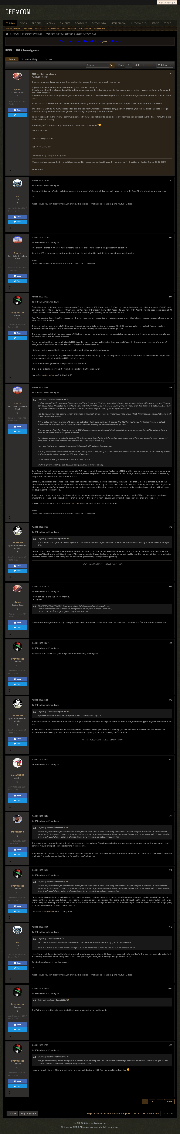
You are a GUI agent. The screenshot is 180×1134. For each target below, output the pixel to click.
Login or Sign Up (167, 2)
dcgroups (81, 23)
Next (169, 1101)
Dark (12, 1113)
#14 (170, 988)
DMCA (136, 1113)
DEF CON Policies (150, 1113)
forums (10, 23)
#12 (170, 870)
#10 (170, 759)
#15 (170, 1045)
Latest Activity (29, 59)
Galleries (65, 23)
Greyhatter (49, 375)
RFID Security (73, 503)
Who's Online (85, 28)
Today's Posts (13, 28)
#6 (170, 527)
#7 (170, 586)
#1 (171, 74)
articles (36, 23)
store (167, 23)
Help (89, 1113)
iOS (63, 28)
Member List (99, 28)
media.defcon (118, 23)
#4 (170, 297)
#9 (170, 700)
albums (50, 23)
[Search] (100, 65)
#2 (170, 180)
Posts (12, 59)
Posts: (11, 104)
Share (17, 110)
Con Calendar (52, 28)
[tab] (11, 59)
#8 (170, 643)
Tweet (17, 115)
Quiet (46, 155)
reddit (155, 23)
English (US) (28, 1113)
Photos (48, 59)
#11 (170, 816)
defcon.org (99, 23)
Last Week (27, 28)
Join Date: (13, 101)
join (104, 41)
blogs (23, 23)
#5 (170, 387)
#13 (170, 927)
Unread (38, 28)
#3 (170, 237)
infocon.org (139, 23)
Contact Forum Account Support (112, 1113)
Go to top (167, 1113)
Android (72, 28)
